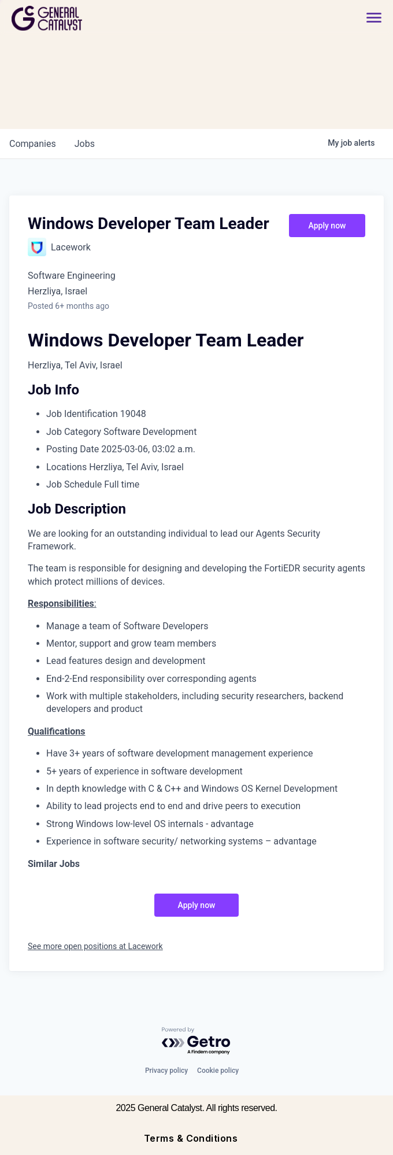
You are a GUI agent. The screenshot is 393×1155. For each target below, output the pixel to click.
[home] (88, 18)
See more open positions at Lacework (95, 946)
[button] (368, 18)
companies (32, 143)
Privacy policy (166, 1071)
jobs (85, 143)
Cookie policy (218, 1071)
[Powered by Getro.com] (196, 1041)
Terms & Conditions (191, 1138)
